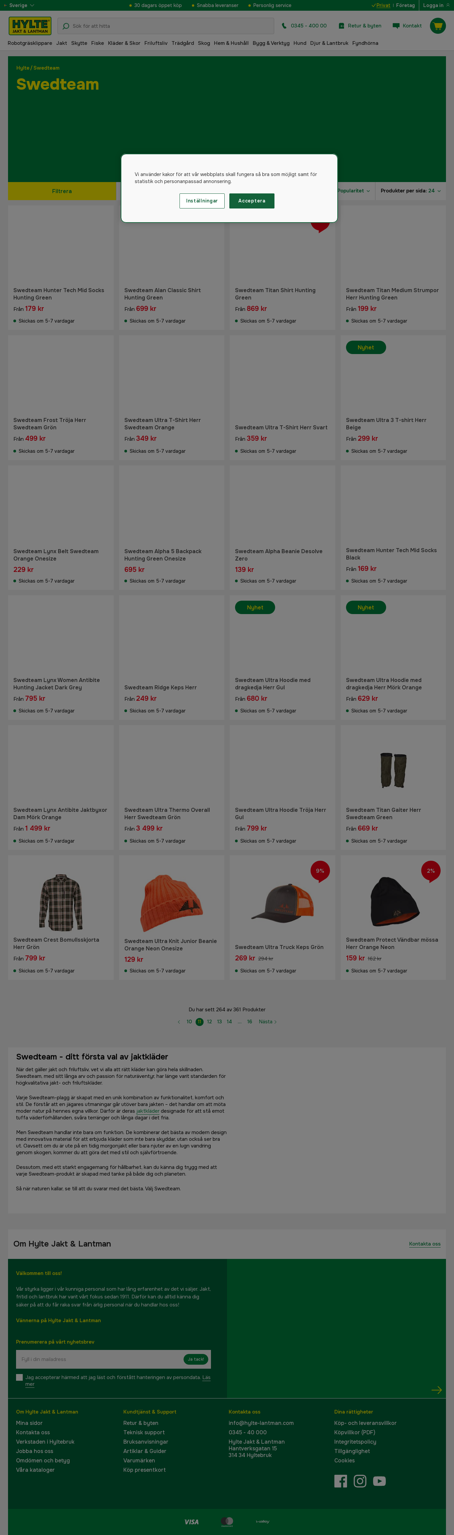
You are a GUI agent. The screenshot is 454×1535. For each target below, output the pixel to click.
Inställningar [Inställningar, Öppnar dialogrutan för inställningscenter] (202, 201)
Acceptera (251, 201)
